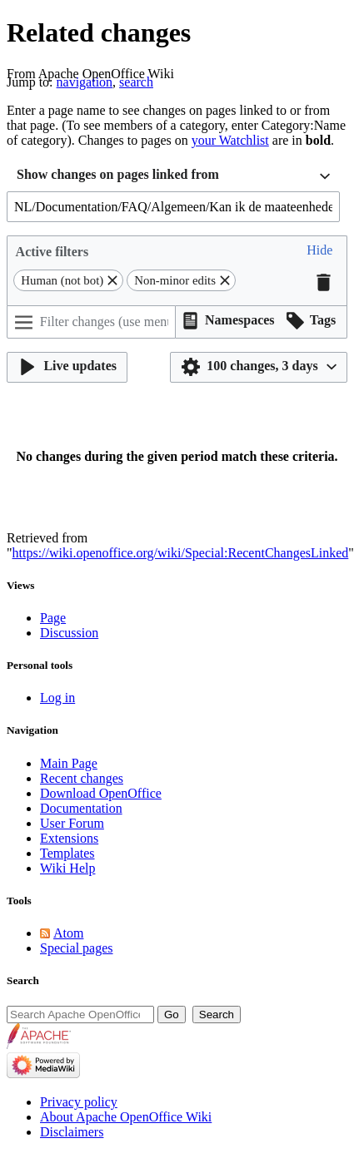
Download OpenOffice (101, 793)
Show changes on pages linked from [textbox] (118, 174)
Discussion (69, 633)
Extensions (69, 838)
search (136, 82)
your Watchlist (230, 140)
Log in (57, 697)
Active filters (52, 252)
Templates (67, 853)
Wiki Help (67, 868)
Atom (68, 933)
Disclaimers (71, 1132)
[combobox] (173, 176)
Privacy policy (78, 1102)
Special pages (76, 948)
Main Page (68, 763)
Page (53, 618)
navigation (85, 82)
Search (23, 980)
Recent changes (81, 778)
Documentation (81, 808)
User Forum (72, 823)
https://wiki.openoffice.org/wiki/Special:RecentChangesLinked (180, 553)
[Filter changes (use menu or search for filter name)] (91, 322)
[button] (319, 251)
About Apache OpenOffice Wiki (126, 1117)
